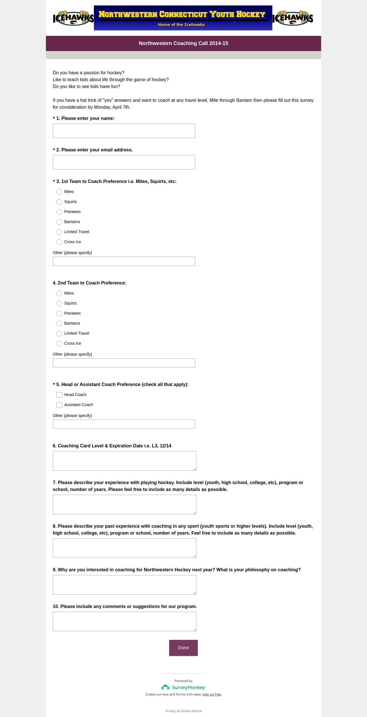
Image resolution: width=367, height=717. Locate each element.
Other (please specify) (72, 252)
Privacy (171, 695)
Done (183, 632)
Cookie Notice (191, 695)
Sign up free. (212, 679)
